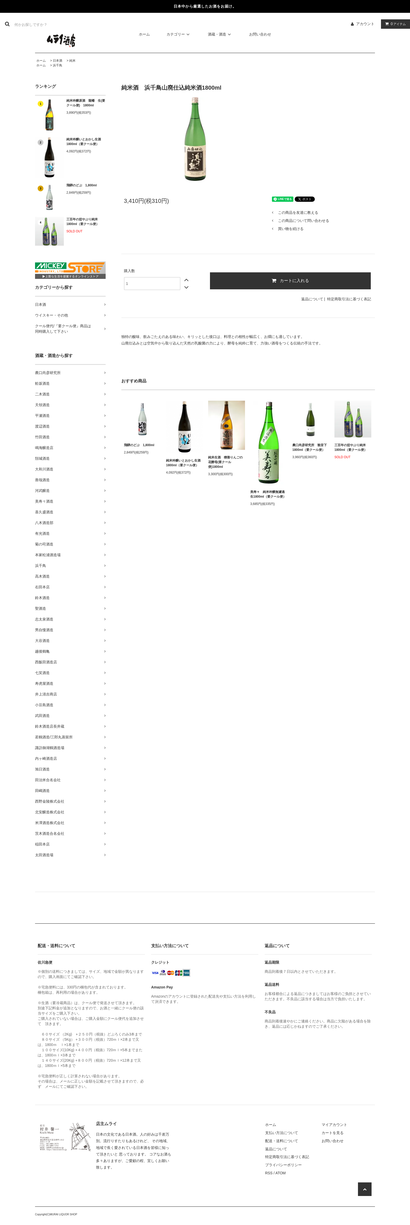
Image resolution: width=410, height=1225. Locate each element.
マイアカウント (334, 1125)
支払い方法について (281, 1133)
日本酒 (57, 60)
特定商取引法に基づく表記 (349, 299)
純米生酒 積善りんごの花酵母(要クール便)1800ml (225, 462)
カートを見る (333, 1133)
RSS (269, 1173)
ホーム (144, 34)
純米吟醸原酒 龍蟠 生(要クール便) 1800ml (85, 103)
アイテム (394, 24)
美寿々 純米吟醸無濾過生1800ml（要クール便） (268, 494)
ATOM (280, 1173)
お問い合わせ (260, 34)
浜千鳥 (57, 65)
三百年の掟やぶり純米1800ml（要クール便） (82, 221)
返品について (312, 299)
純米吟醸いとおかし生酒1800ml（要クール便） (83, 141)
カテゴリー (179, 34)
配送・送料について (281, 1141)
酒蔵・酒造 (220, 34)
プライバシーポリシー (283, 1165)
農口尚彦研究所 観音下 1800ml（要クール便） (309, 447)
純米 (72, 60)
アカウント (365, 24)
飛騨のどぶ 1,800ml (81, 185)
